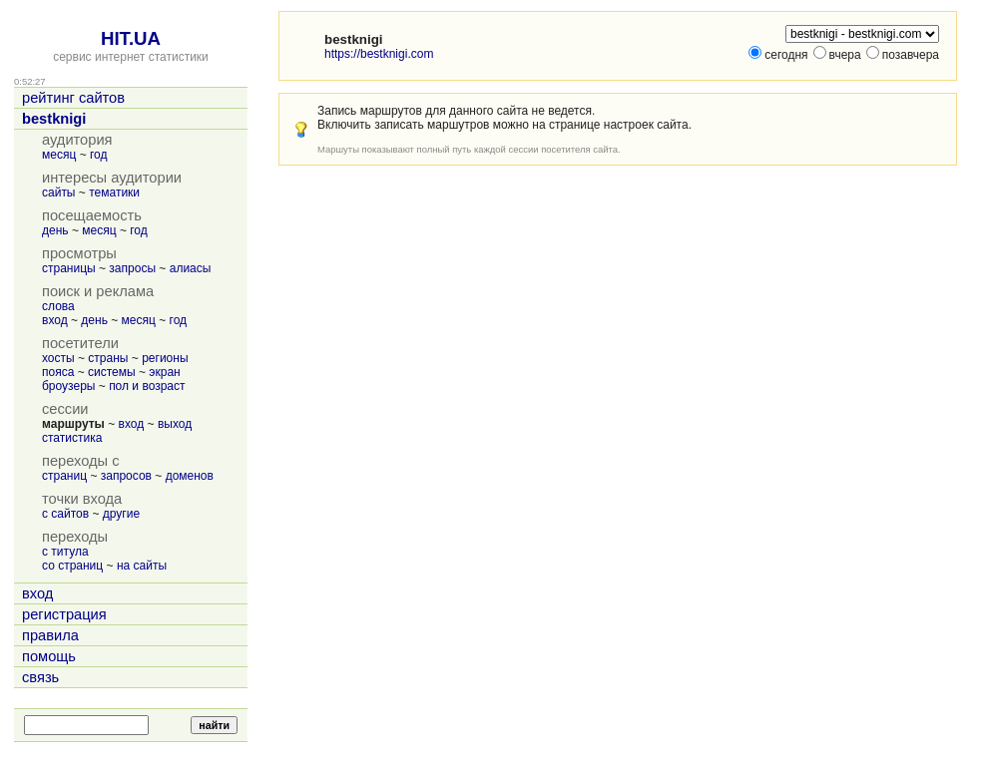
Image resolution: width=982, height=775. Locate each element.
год (99, 155)
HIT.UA (131, 38)
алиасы (191, 268)
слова (58, 306)
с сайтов (65, 514)
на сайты (142, 566)
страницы (69, 268)
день (55, 230)
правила (50, 635)
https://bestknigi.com (378, 54)
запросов (126, 476)
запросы (132, 268)
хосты (58, 358)
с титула (65, 552)
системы (112, 372)
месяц (59, 155)
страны (108, 358)
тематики (114, 192)
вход (55, 320)
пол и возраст (147, 386)
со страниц (72, 566)
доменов (190, 476)
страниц (64, 476)
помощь (49, 656)
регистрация (64, 614)
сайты (59, 192)
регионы (165, 358)
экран (164, 372)
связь (40, 677)
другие (121, 514)
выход (175, 424)
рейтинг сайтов (73, 98)
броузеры (68, 386)
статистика (72, 438)
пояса (58, 372)
